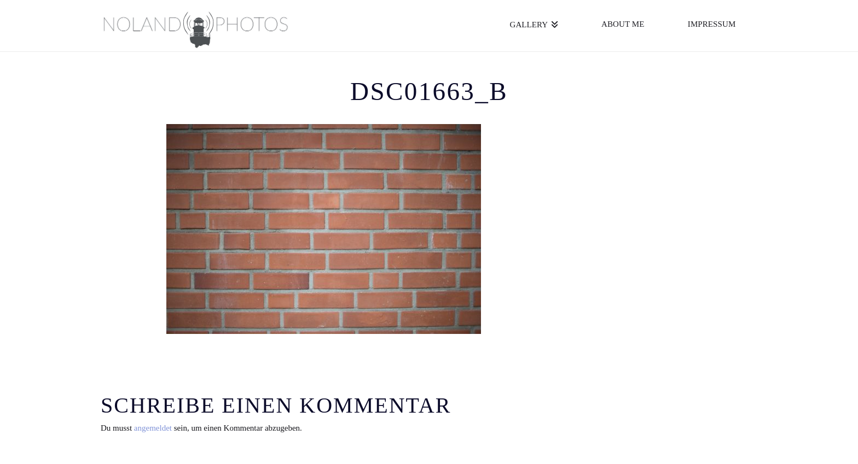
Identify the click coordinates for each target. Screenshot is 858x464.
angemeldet (153, 428)
